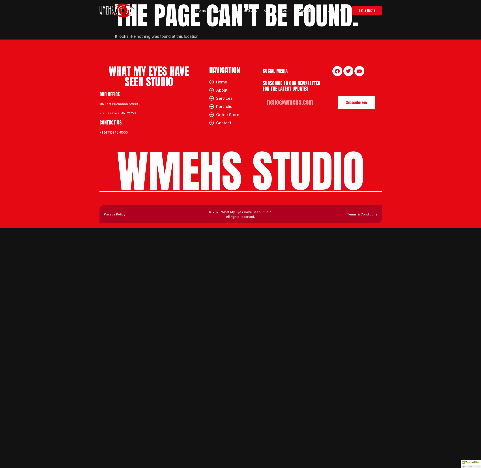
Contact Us (331, 10)
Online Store (241, 10)
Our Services (272, 10)
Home (193, 10)
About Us (214, 10)
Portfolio (303, 10)
